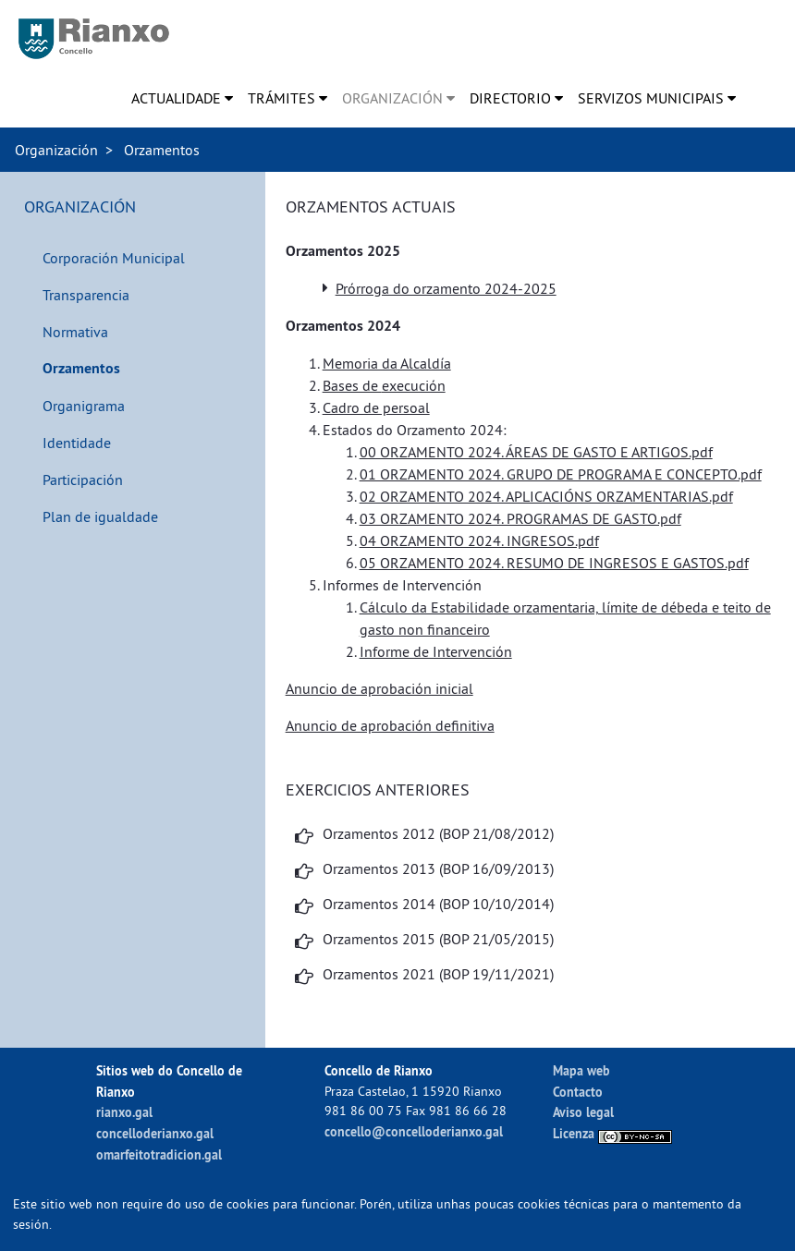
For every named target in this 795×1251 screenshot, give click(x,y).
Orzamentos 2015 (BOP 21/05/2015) (438, 938)
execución (414, 385)
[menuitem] (182, 98)
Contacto (578, 1091)
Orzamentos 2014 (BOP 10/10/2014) (438, 903)
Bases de (352, 385)
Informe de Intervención (436, 651)
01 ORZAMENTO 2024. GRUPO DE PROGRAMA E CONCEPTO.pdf (561, 474)
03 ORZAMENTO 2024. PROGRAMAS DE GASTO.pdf (520, 518)
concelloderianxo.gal (155, 1133)
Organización (56, 149)
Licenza (612, 1133)
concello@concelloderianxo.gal (413, 1131)
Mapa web (581, 1070)
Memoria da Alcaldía (387, 363)
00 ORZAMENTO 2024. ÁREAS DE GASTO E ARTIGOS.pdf (536, 452)
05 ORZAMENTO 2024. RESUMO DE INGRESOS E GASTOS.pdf (554, 562)
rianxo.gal (124, 1112)
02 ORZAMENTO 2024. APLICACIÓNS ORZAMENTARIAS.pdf (546, 496)
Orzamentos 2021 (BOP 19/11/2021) (438, 974)
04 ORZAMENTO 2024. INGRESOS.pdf (479, 540)
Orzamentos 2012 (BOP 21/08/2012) (438, 833)
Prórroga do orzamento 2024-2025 (446, 288)
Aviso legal (583, 1112)
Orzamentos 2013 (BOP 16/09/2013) (438, 868)
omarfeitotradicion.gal (159, 1154)
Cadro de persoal (376, 407)
